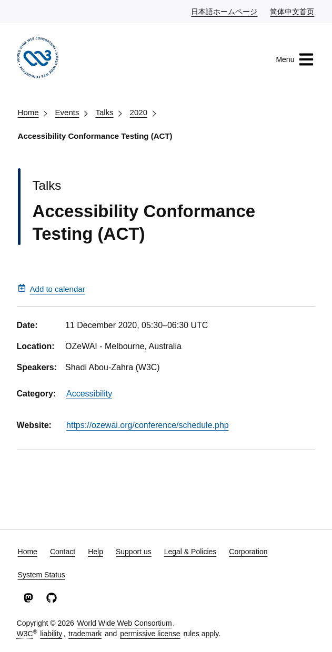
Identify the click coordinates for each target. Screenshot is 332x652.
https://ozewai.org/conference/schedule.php (147, 425)
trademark (85, 633)
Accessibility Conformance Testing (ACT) (95, 135)
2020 (138, 112)
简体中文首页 (292, 11)
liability (51, 633)
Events (67, 112)
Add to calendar (51, 288)
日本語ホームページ (224, 11)
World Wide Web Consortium (124, 623)
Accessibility (89, 393)
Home (28, 112)
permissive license (150, 633)
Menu (295, 59)
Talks (104, 112)
